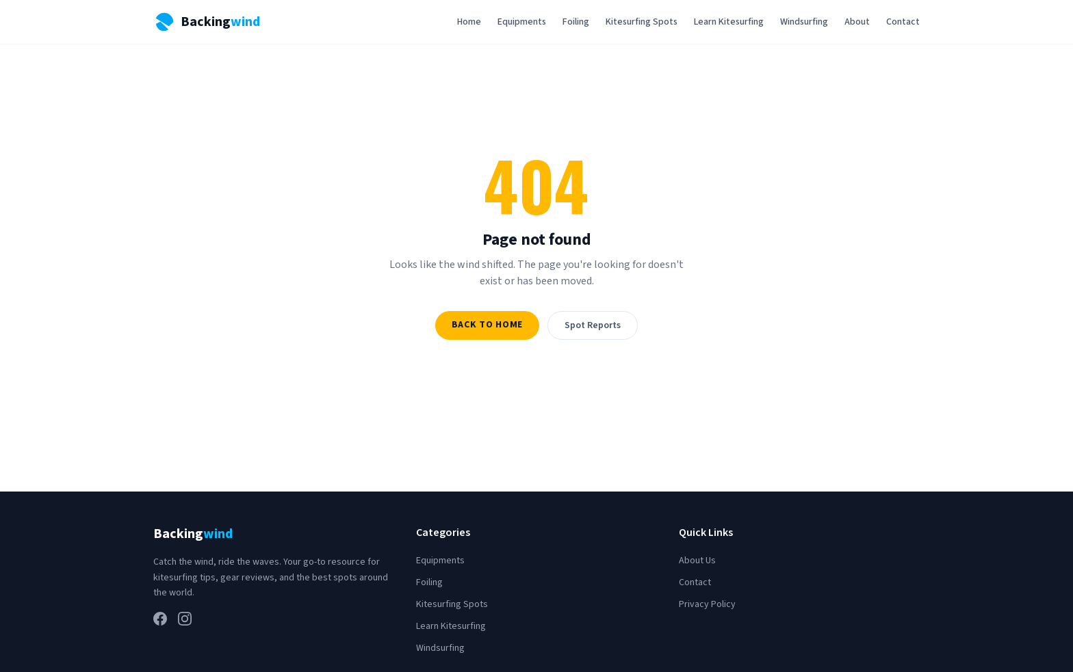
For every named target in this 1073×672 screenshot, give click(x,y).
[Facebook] (160, 619)
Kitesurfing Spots (641, 22)
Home (469, 22)
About (857, 22)
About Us (697, 560)
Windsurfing (804, 22)
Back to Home (487, 325)
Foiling (576, 22)
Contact (903, 22)
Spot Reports (593, 325)
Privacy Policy (707, 604)
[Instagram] (185, 619)
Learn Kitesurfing (729, 22)
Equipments (521, 22)
